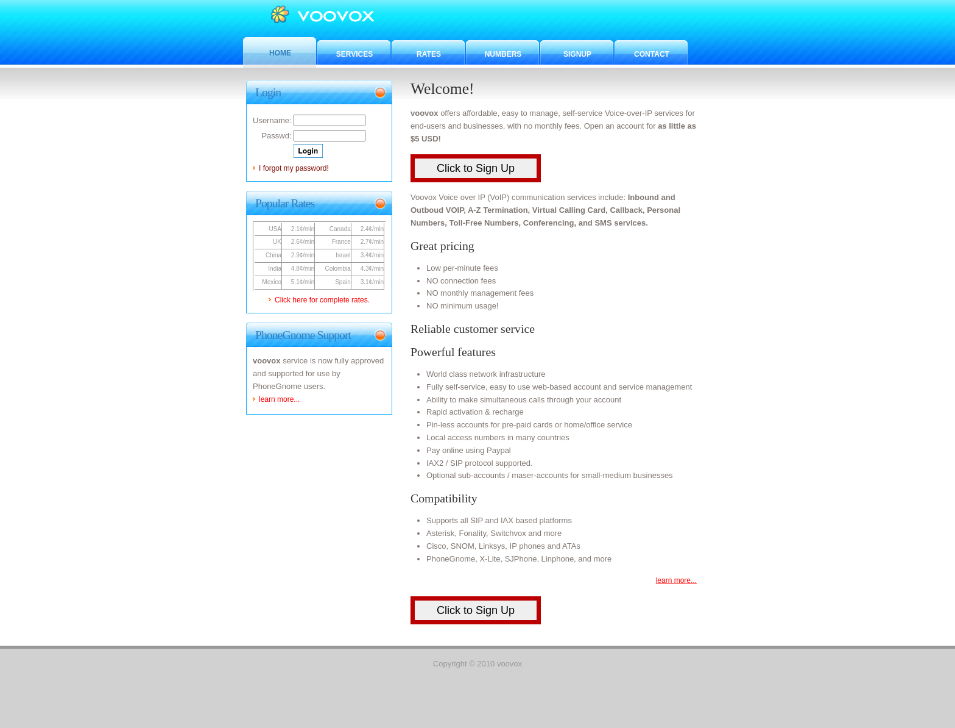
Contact (651, 54)
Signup (577, 54)
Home (280, 53)
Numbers (503, 54)
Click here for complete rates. (322, 300)
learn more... (676, 580)
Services (354, 54)
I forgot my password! (294, 168)
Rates (429, 54)
